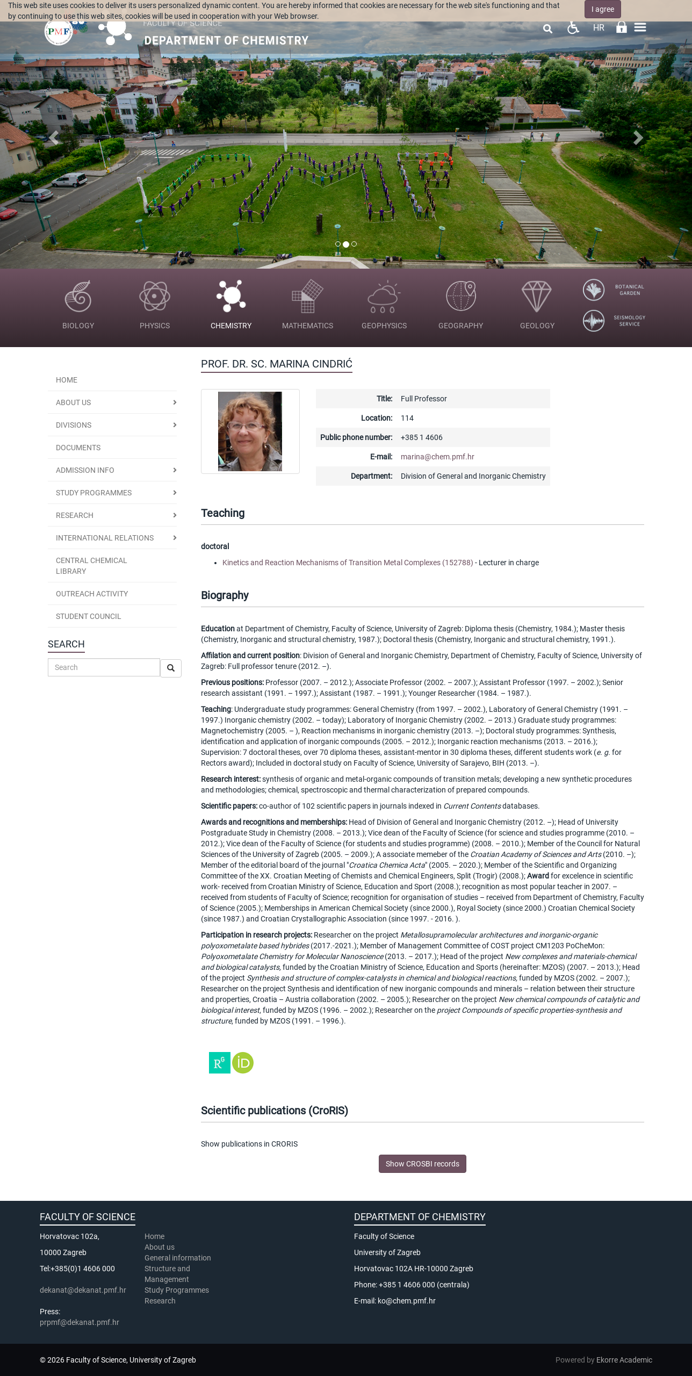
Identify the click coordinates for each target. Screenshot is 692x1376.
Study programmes (94, 492)
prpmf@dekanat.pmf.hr (79, 1322)
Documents (78, 447)
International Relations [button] (105, 538)
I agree (603, 9)
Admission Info (85, 470)
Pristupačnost (573, 27)
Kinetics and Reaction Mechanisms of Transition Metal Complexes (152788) (347, 562)
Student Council (88, 616)
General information (178, 1257)
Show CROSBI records (422, 1163)
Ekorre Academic (624, 1360)
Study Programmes (177, 1290)
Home (66, 380)
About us (73, 402)
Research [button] (74, 515)
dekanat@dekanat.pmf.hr (83, 1290)
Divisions (73, 425)
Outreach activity (92, 593)
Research (161, 1300)
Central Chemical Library (91, 565)
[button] (52, 134)
